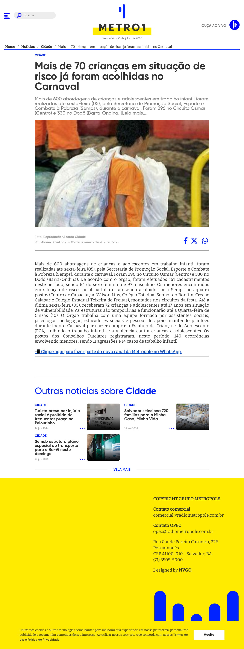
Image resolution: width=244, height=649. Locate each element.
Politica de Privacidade (43, 639)
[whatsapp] (205, 240)
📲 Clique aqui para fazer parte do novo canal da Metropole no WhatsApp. (108, 351)
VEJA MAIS (122, 470)
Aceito (209, 635)
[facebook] (185, 240)
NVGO (185, 570)
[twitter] (194, 240)
